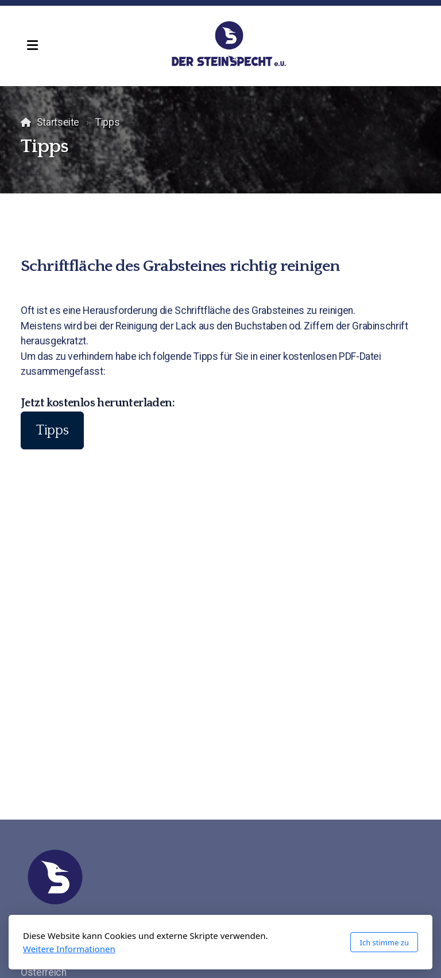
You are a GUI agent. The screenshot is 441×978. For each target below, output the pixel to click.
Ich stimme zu (384, 942)
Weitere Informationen (69, 948)
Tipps (52, 430)
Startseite (58, 122)
